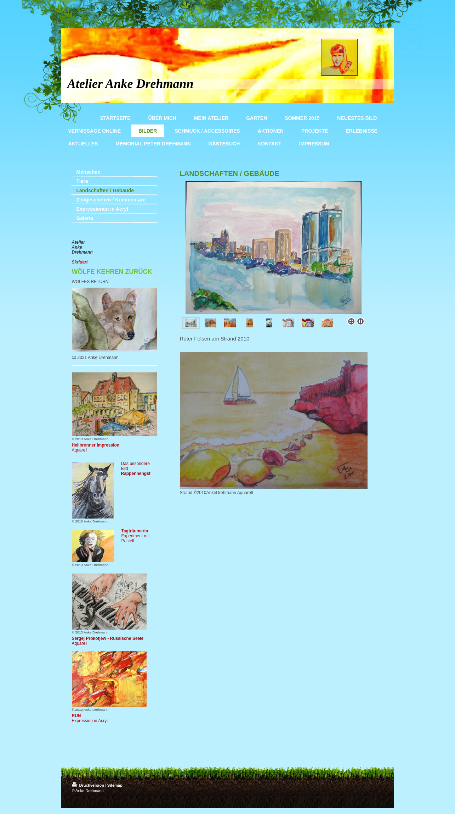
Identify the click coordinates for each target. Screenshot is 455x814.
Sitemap (115, 785)
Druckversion (88, 785)
